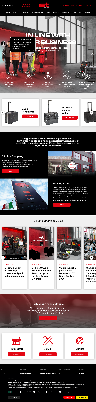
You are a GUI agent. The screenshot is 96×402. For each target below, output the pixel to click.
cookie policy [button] (61, 382)
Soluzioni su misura (37, 12)
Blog (75, 12)
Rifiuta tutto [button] (69, 397)
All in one (26, 12)
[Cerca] (2, 5)
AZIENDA (3, 373)
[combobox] (12, 5)
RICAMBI (48, 12)
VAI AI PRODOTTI (30, 116)
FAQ (80, 12)
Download (87, 12)
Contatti (81, 373)
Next (91, 113)
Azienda (8, 12)
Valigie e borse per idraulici (48, 373)
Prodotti (16, 12)
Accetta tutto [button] (82, 397)
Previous (3, 113)
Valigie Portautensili (26, 373)
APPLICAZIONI (66, 12)
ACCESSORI (56, 12)
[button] (3, 53)
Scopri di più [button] (13, 397)
